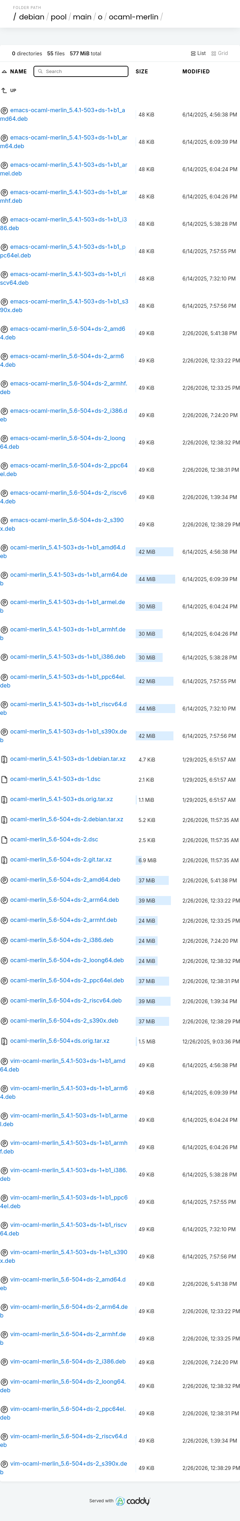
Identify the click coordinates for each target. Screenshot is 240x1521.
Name (19, 71)
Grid (219, 53)
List (198, 53)
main (82, 17)
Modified (196, 71)
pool (59, 17)
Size (142, 71)
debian (32, 17)
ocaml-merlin (133, 17)
